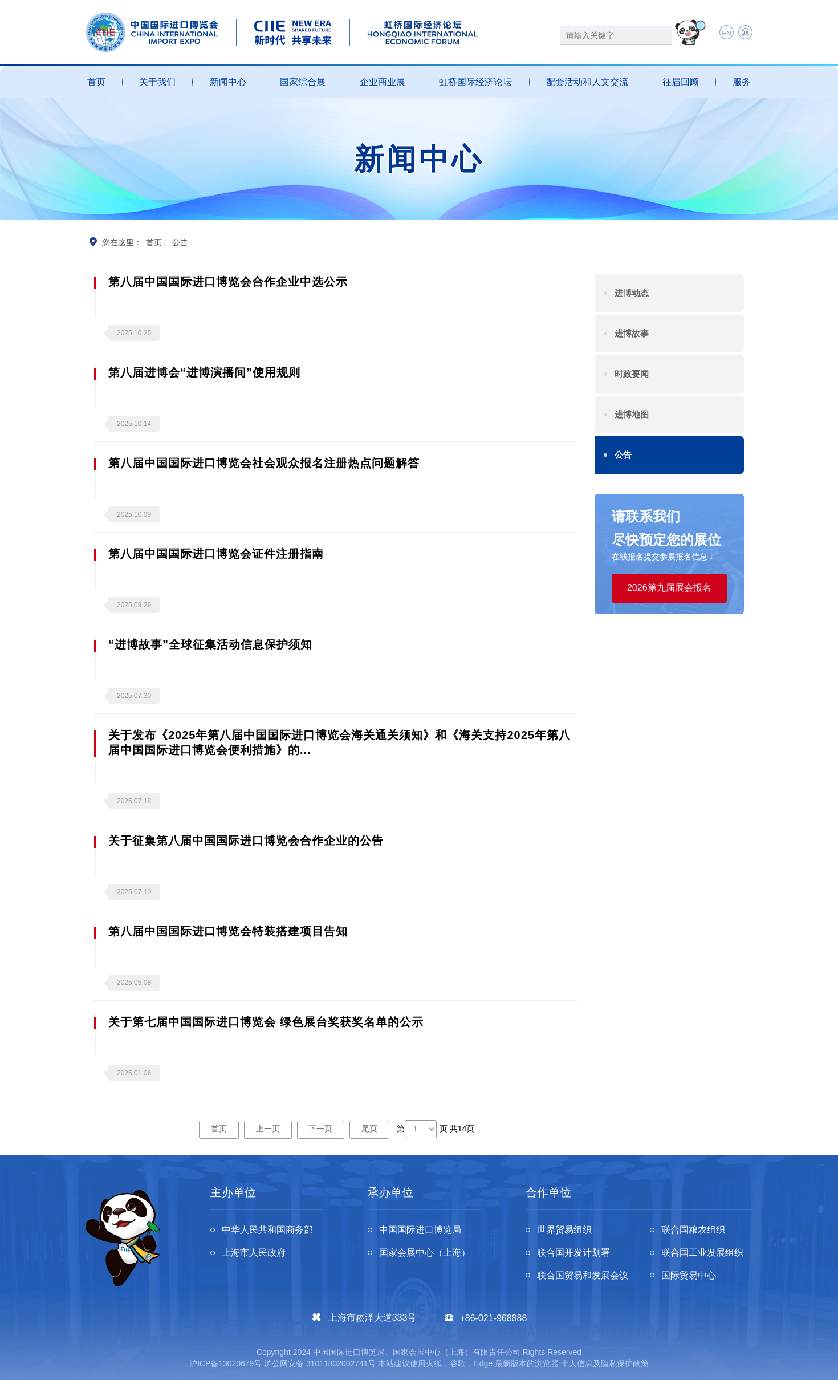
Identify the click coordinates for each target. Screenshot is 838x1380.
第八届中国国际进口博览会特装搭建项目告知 (228, 931)
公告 (623, 455)
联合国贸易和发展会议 (582, 1275)
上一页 (268, 1128)
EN (726, 33)
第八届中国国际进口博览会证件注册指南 (216, 553)
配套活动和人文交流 (587, 82)
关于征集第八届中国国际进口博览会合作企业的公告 (246, 840)
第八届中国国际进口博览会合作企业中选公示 (228, 281)
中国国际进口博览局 (420, 1230)
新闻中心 (228, 82)
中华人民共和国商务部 (267, 1230)
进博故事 (632, 333)
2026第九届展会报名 (669, 587)
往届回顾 (680, 82)
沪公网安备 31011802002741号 (320, 1364)
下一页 (321, 1128)
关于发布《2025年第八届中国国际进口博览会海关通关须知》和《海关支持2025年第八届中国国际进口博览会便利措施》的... (339, 742)
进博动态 (632, 293)
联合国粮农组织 (694, 1230)
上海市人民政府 (254, 1252)
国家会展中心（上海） (424, 1252)
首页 (96, 82)
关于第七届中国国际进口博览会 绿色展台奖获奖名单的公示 (266, 1022)
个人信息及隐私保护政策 (605, 1364)
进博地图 (632, 414)
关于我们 (157, 82)
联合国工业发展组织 (703, 1252)
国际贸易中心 (689, 1275)
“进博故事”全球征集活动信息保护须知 (210, 644)
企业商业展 (382, 82)
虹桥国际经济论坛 (475, 82)
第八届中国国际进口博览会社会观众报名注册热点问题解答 (264, 463)
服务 (742, 82)
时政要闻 (632, 374)
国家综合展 (303, 82)
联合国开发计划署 (573, 1252)
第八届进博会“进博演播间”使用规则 (204, 372)
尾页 (369, 1128)
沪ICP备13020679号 (225, 1364)
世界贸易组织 (564, 1230)
